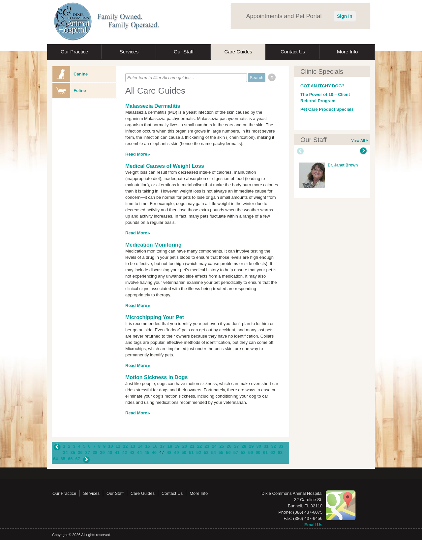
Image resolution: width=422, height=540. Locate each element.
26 (229, 446)
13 (133, 446)
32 (273, 446)
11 (118, 446)
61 (265, 452)
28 (244, 446)
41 (117, 452)
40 (109, 452)
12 (125, 446)
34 (65, 452)
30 (258, 446)
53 (206, 452)
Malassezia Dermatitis (152, 106)
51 (191, 452)
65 (62, 458)
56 (228, 452)
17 (162, 446)
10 (110, 446)
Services (129, 51)
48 (169, 452)
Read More (136, 154)
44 (139, 452)
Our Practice (74, 51)
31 (266, 446)
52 (198, 452)
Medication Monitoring (153, 245)
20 (184, 446)
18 (169, 446)
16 (155, 446)
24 (214, 446)
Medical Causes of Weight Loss (164, 166)
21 (192, 446)
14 (140, 446)
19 (177, 446)
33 (281, 446)
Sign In (344, 16)
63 (280, 452)
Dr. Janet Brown (343, 165)
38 (95, 452)
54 (213, 452)
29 (251, 446)
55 (221, 452)
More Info (347, 51)
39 (102, 452)
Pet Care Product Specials (327, 109)
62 (272, 452)
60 (258, 452)
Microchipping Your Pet (154, 317)
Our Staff (184, 51)
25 (221, 446)
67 (77, 458)
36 (80, 452)
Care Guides (238, 51)
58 (243, 452)
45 (146, 452)
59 (250, 452)
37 (87, 452)
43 (132, 452)
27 (236, 446)
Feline (69, 90)
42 (124, 452)
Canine (70, 74)
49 (176, 452)
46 (154, 452)
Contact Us (293, 51)
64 (55, 458)
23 (206, 446)
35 (72, 452)
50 (184, 452)
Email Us (313, 524)
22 (199, 446)
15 (147, 446)
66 (70, 458)
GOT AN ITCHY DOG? (322, 85)
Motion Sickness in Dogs (156, 377)
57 (235, 452)
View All (358, 140)
